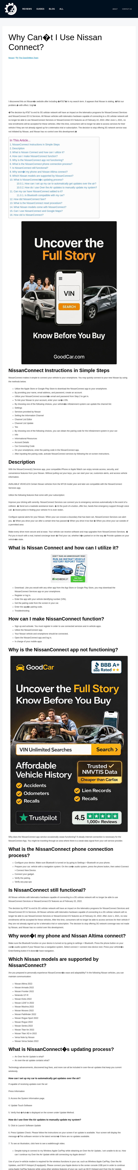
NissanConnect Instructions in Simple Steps (36, 144)
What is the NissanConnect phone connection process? (42, 164)
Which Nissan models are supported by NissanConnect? (42, 175)
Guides (40, 9)
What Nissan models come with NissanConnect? (40, 207)
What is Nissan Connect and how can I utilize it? (38, 152)
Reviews (27, 9)
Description (18, 148)
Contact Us (128, 9)
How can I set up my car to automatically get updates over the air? (60, 183)
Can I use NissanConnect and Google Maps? (38, 211)
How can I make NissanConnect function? (35, 156)
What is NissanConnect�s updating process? (38, 179)
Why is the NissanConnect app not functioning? (38, 160)
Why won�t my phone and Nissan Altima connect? (40, 171)
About (117, 9)
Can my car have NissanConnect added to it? (38, 191)
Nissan (11, 58)
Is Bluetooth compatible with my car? (44, 195)
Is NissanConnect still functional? (30, 168)
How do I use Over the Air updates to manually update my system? (61, 187)
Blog (51, 9)
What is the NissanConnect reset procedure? (38, 203)
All (60, 9)
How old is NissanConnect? (29, 215)
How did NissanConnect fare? (30, 199)
